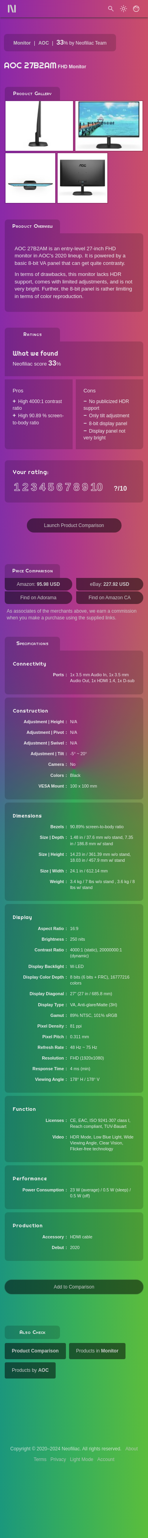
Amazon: (38, 584)
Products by (30, 1370)
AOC (43, 43)
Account (105, 1459)
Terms (40, 1459)
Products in (97, 1351)
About (132, 1449)
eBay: (109, 584)
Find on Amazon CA (109, 597)
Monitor (22, 43)
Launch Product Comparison (74, 525)
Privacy (58, 1459)
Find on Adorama (38, 597)
